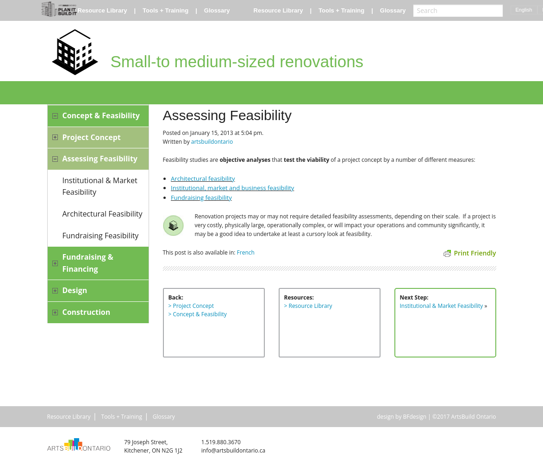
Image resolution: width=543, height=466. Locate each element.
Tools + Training (165, 10)
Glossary (217, 10)
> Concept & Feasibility (198, 314)
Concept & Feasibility (101, 115)
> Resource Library (308, 306)
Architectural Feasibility (102, 214)
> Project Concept (191, 306)
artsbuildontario (212, 142)
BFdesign (415, 417)
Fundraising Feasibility (100, 235)
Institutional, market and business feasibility (232, 188)
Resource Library (102, 10)
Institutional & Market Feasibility (99, 186)
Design (74, 290)
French (246, 252)
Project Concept (91, 137)
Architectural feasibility (203, 178)
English (524, 10)
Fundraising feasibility (201, 197)
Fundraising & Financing (87, 263)
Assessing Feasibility (99, 158)
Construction (86, 312)
